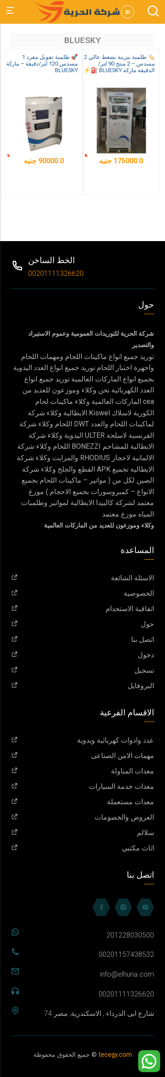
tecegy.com (115, 1055)
